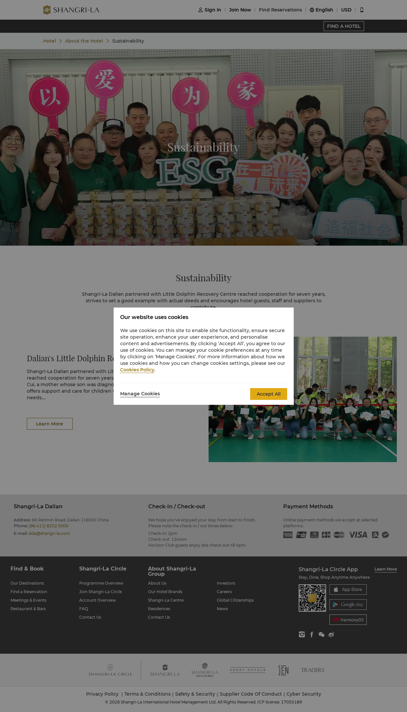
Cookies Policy (137, 370)
